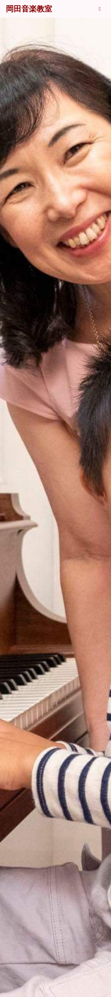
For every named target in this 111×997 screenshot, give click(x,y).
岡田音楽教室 (29, 8)
